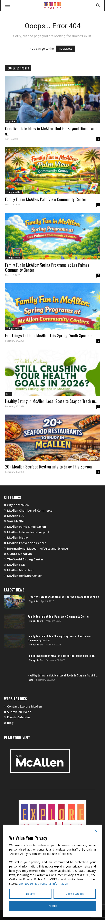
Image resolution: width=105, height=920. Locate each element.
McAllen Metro (16, 537)
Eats (8, 393)
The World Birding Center (23, 559)
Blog (8, 723)
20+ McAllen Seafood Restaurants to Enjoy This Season (48, 466)
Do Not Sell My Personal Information (43, 883)
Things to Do (13, 192)
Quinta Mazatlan (18, 554)
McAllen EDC (14, 516)
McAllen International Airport (26, 532)
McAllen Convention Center (25, 543)
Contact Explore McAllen (23, 706)
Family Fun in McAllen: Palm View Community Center (45, 199)
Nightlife (10, 121)
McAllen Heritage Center (23, 576)
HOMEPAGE (65, 48)
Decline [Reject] (30, 893)
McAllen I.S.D (14, 565)
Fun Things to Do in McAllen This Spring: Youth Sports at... (50, 335)
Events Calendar (17, 717)
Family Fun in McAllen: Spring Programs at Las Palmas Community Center (47, 267)
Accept (53, 906)
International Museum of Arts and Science (36, 548)
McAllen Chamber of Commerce (28, 510)
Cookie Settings (75, 893)
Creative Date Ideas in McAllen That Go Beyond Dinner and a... (50, 131)
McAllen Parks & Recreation (25, 527)
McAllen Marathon (19, 570)
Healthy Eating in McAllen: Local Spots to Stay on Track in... (51, 401)
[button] (98, 5)
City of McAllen (16, 505)
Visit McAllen (14, 521)
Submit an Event (17, 712)
